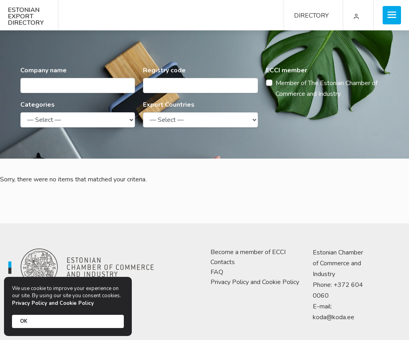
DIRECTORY (311, 15)
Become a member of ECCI (248, 252)
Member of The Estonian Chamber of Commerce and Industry (326, 88)
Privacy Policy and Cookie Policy (254, 282)
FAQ (216, 272)
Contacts (222, 262)
